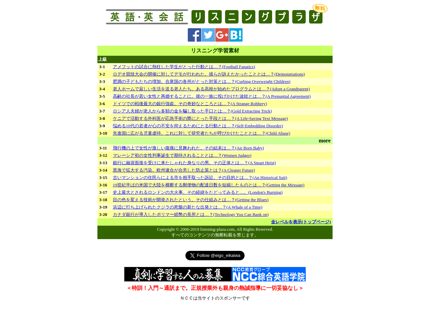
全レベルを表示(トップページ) (301, 221)
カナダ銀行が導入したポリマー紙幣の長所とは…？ (191, 214)
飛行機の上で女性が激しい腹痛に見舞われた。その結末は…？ (188, 147)
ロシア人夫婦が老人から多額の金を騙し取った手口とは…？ (192, 111)
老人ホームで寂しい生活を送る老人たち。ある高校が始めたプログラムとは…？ (211, 88)
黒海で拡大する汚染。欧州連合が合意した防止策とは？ (184, 170)
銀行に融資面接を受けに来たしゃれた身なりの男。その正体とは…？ (194, 162)
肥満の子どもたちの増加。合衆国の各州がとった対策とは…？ (202, 81)
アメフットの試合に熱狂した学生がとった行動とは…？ (184, 66)
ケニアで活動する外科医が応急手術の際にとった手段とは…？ (200, 118)
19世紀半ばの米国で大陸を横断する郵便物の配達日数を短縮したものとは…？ (209, 184)
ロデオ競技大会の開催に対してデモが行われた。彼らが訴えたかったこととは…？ (209, 74)
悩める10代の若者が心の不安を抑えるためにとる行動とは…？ (198, 125)
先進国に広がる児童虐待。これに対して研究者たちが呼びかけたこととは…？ (201, 133)
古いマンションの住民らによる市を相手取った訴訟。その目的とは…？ (200, 177)
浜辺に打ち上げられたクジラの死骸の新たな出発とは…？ (187, 207)
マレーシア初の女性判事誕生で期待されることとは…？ (182, 155)
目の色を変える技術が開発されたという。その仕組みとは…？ (191, 199)
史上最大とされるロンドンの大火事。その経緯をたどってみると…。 (198, 192)
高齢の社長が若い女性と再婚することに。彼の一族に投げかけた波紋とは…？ (212, 96)
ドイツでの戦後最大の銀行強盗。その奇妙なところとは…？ (190, 103)
